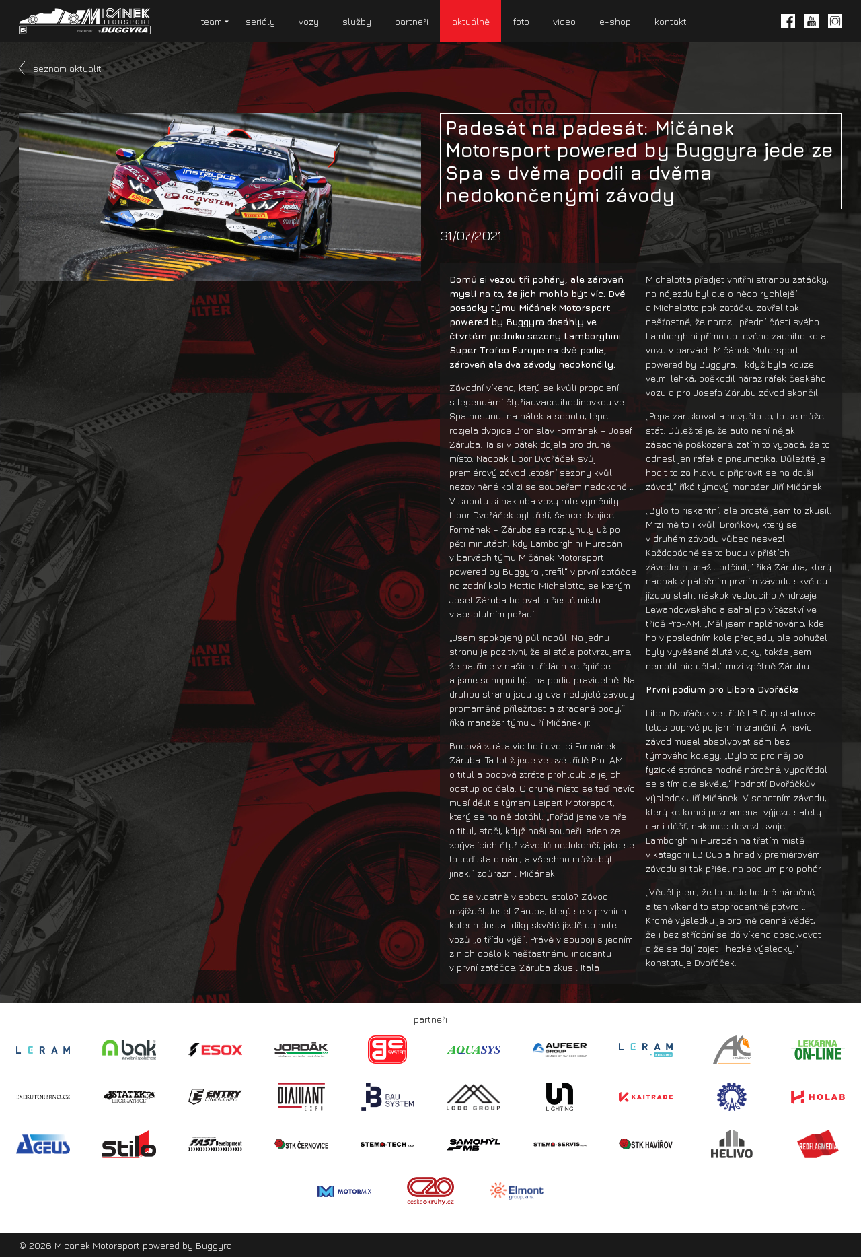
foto (521, 21)
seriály (260, 21)
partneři (411, 21)
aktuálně (471, 21)
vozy (309, 21)
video (564, 21)
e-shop (615, 21)
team (211, 21)
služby (356, 21)
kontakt (670, 21)
